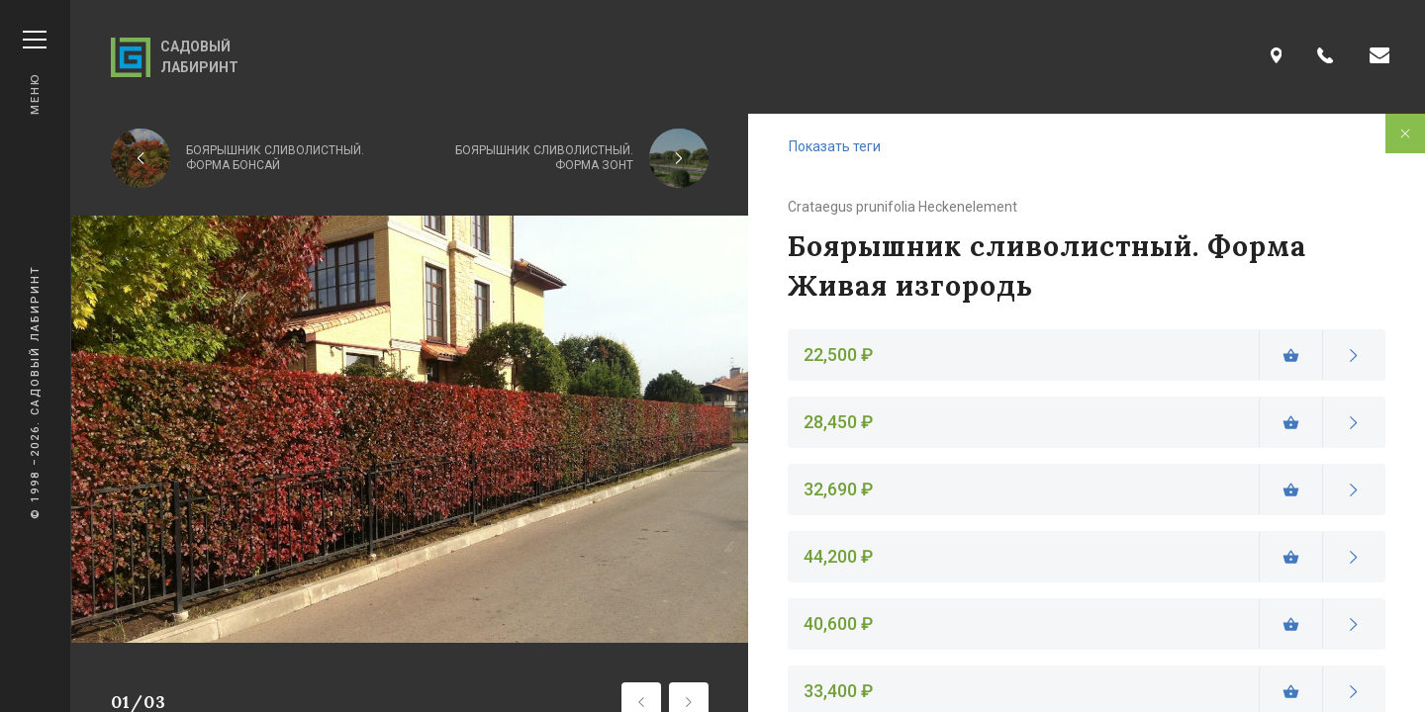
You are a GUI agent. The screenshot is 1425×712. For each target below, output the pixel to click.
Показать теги (835, 146)
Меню (35, 73)
